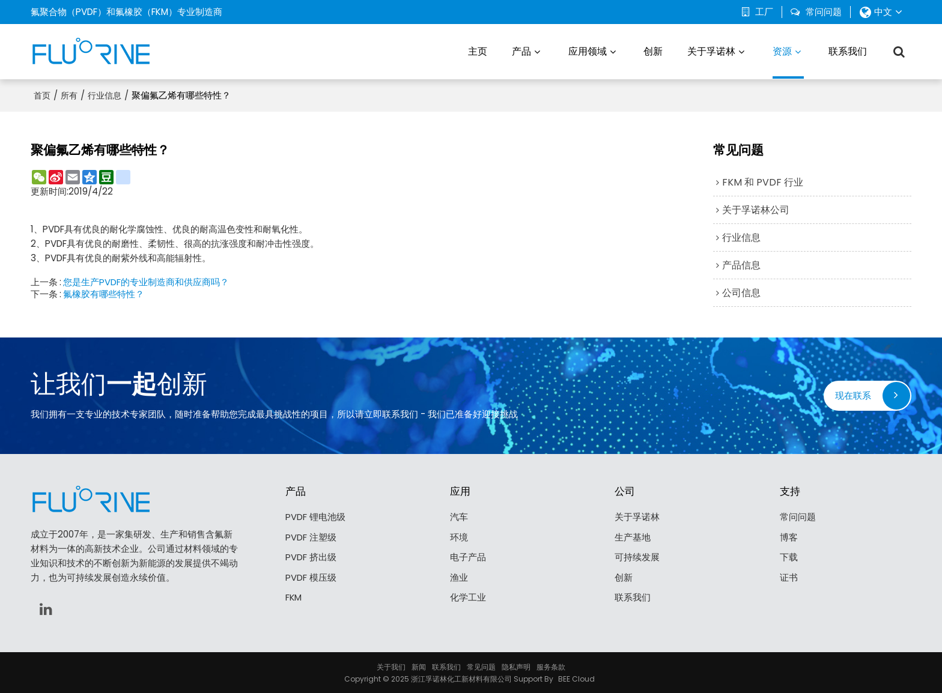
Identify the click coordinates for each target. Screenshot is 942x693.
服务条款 (550, 666)
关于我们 (391, 666)
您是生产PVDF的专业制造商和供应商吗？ (146, 281)
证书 (789, 577)
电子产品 (468, 557)
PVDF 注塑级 (310, 536)
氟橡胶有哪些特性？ (103, 293)
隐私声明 (516, 666)
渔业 (459, 577)
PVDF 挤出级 (310, 557)
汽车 (459, 516)
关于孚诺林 (711, 51)
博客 (789, 536)
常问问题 (824, 12)
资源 (788, 61)
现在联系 (853, 394)
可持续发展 (637, 557)
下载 (789, 557)
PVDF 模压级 (310, 577)
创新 (653, 51)
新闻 (419, 666)
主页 (477, 51)
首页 (42, 94)
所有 (69, 94)
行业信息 (104, 94)
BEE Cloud (576, 678)
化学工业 (468, 597)
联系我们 (847, 51)
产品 (521, 51)
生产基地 (633, 536)
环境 (459, 536)
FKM (293, 597)
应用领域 (587, 51)
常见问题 (481, 666)
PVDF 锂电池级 (315, 516)
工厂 (764, 12)
